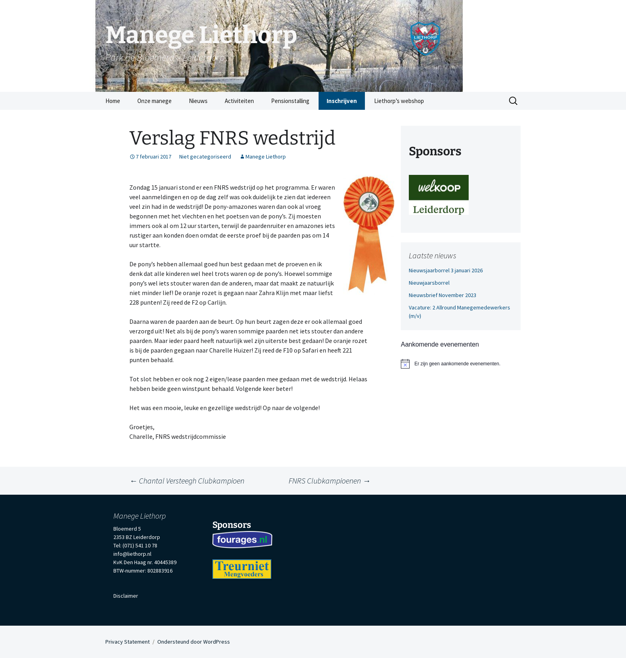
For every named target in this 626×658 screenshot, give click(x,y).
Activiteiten (239, 101)
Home (112, 101)
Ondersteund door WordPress (193, 641)
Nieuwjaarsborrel (429, 282)
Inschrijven (342, 101)
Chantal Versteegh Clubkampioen (186, 481)
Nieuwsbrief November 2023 (442, 295)
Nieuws (198, 101)
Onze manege (154, 101)
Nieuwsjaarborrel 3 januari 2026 (446, 270)
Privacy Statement (127, 641)
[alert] (461, 364)
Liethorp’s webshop (399, 101)
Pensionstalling (290, 101)
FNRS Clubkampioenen (329, 481)
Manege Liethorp (266, 156)
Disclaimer (125, 595)
